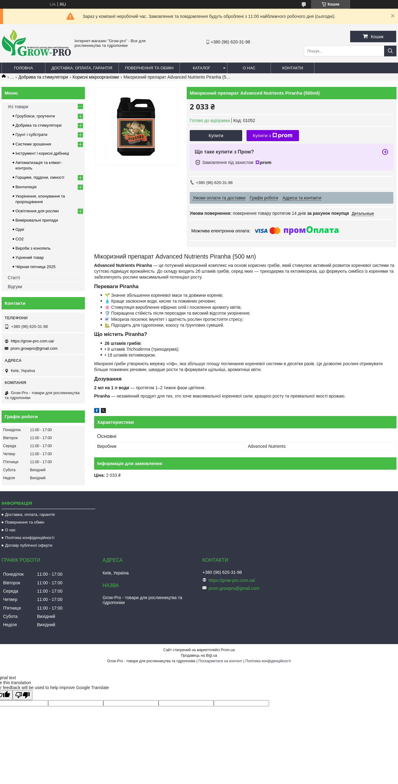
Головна (23, 68)
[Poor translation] (22, 695)
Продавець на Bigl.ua (199, 655)
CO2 (19, 239)
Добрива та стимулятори (43, 77)
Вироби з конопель (33, 248)
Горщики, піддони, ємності (39, 177)
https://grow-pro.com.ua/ (32, 341)
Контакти (292, 68)
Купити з (272, 135)
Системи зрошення (33, 144)
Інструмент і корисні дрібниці (42, 153)
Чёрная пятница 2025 (35, 266)
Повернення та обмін (149, 68)
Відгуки (15, 286)
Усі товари (18, 106)
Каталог (201, 68)
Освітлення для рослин (37, 211)
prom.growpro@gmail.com (34, 348)
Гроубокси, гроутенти (35, 116)
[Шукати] (390, 51)
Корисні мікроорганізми (96, 77)
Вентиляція (25, 187)
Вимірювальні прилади (36, 220)
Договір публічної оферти (28, 545)
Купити (216, 135)
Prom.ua (228, 650)
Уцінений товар (29, 257)
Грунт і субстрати (31, 134)
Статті (14, 277)
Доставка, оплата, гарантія (82, 68)
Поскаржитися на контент (220, 661)
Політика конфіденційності (29, 537)
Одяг (19, 229)
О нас (249, 68)
